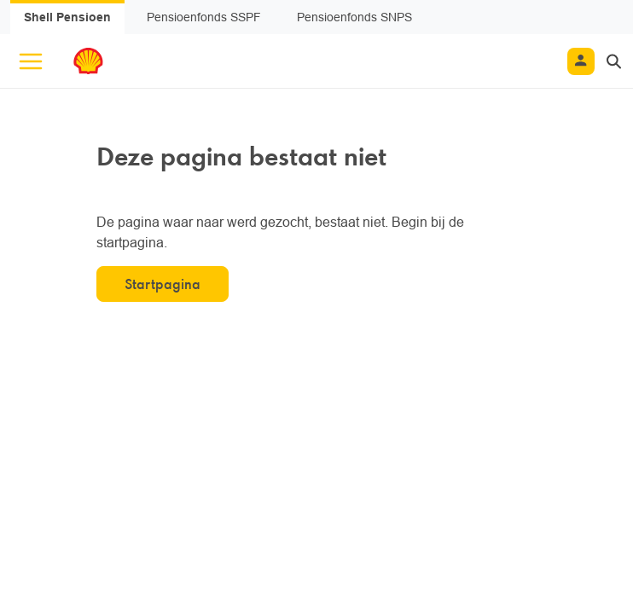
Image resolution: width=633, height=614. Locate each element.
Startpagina (162, 284)
